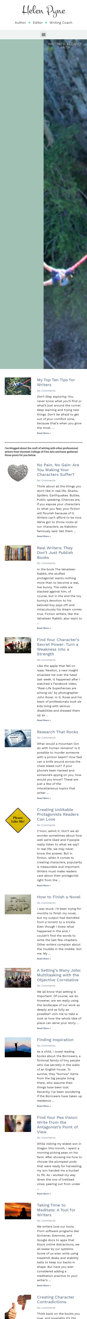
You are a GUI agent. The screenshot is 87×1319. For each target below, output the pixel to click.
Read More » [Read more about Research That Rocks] (44, 798)
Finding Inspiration (55, 1039)
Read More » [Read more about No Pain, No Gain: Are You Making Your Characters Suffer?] (44, 536)
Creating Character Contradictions (55, 1299)
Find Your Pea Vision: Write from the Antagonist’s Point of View (57, 1124)
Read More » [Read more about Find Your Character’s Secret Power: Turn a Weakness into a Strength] (44, 720)
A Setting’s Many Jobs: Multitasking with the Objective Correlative (59, 975)
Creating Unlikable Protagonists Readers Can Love (58, 814)
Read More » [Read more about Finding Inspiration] (44, 1106)
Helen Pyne (43, 10)
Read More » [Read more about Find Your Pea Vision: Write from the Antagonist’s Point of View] (44, 1193)
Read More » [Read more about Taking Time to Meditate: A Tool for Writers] (44, 1285)
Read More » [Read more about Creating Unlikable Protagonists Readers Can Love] (44, 885)
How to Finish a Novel (59, 897)
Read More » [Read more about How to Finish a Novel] (44, 958)
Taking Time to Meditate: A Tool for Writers (56, 1210)
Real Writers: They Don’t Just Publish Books (55, 552)
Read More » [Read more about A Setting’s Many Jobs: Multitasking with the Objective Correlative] (44, 1028)
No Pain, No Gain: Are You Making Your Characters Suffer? (58, 469)
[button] (43, 34)
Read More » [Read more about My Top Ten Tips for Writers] (44, 433)
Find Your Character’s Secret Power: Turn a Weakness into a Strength (58, 646)
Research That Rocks (57, 731)
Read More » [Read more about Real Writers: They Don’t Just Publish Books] (44, 628)
